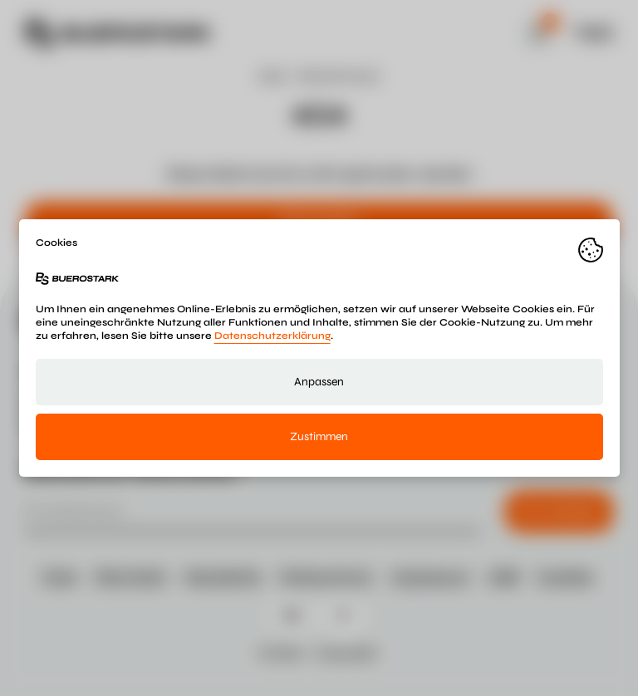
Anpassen (319, 382)
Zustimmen (319, 436)
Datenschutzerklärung (272, 335)
